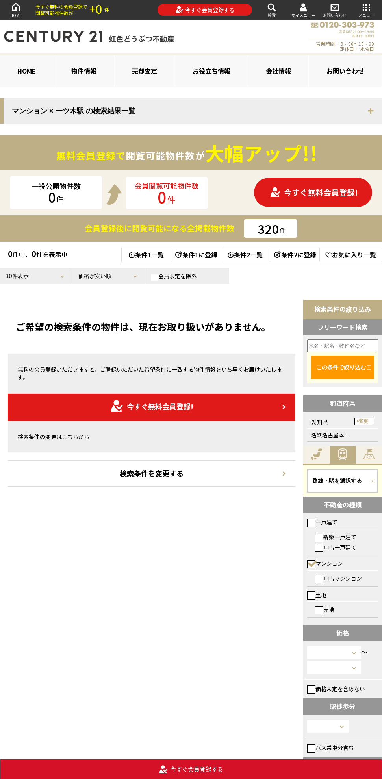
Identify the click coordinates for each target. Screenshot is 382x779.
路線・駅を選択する (337, 480)
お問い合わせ (334, 9)
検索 (271, 9)
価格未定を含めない (336, 689)
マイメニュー (303, 10)
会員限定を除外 (174, 276)
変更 (363, 421)
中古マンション (338, 578)
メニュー (366, 9)
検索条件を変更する (152, 473)
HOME (16, 9)
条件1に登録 (195, 254)
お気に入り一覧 (350, 254)
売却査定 (144, 71)
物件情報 (83, 71)
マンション (325, 563)
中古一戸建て (335, 547)
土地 (316, 595)
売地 (324, 609)
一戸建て (322, 522)
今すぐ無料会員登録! (314, 192)
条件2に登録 (294, 254)
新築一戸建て (335, 537)
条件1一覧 (146, 254)
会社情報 (278, 71)
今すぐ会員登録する (205, 10)
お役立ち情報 (211, 71)
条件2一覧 (245, 254)
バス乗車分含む (330, 747)
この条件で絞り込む (341, 367)
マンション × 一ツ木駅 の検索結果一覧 (73, 111)
